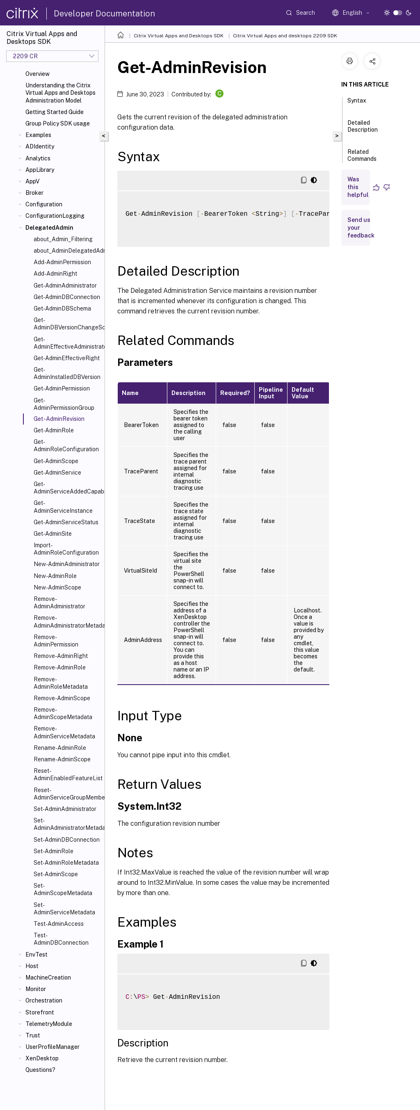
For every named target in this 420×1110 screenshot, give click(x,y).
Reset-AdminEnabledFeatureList (67, 774)
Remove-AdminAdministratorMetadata (67, 621)
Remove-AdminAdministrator (59, 603)
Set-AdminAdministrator (65, 809)
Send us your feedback (360, 228)
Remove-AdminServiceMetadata (64, 732)
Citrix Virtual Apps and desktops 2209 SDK (285, 36)
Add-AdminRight (55, 273)
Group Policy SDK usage (57, 123)
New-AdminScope (57, 587)
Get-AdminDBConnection (67, 297)
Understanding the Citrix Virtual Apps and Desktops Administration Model (60, 92)
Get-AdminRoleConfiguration (66, 445)
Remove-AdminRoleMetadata (61, 683)
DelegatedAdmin (49, 227)
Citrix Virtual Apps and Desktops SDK (179, 36)
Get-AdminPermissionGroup (64, 404)
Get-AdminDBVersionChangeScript (67, 324)
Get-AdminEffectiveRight (67, 358)
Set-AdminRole (53, 851)
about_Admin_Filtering (63, 239)
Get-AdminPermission (62, 388)
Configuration (43, 204)
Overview (37, 74)
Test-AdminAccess (59, 923)
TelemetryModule (48, 1024)
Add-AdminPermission (62, 262)
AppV (32, 181)
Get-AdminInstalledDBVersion (67, 373)
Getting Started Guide (54, 112)
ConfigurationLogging (54, 215)
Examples (38, 135)
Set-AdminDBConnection (67, 839)
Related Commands (362, 158)
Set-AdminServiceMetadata (64, 909)
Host (32, 966)
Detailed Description (362, 129)
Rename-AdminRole (60, 748)
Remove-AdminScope (62, 698)
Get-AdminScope (56, 461)
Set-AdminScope (56, 874)
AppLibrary (39, 170)
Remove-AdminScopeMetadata (63, 713)
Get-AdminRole (54, 430)
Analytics (37, 158)
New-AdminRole (55, 576)
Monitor (35, 989)
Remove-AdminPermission (56, 641)
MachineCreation (48, 977)
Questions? (40, 1070)
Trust (32, 1035)
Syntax (356, 104)
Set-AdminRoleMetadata (66, 862)
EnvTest (36, 954)
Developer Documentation (104, 13)
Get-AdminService (57, 472)
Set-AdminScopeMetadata (63, 889)
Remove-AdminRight (61, 656)
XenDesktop (42, 1058)
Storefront (39, 1012)
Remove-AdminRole (60, 667)
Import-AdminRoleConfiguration (66, 549)
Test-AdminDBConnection (61, 939)
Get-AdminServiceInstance (63, 507)
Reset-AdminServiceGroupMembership (67, 794)
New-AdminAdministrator (67, 564)
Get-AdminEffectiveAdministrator (67, 343)
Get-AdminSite (53, 533)
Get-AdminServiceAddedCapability (67, 488)
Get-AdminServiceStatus (66, 522)
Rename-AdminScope (62, 759)
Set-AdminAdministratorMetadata (67, 824)
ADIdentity (39, 146)
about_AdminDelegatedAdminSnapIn (67, 250)
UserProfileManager (52, 1047)
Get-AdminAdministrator (65, 285)
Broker (34, 193)
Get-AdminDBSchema (62, 308)
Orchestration (43, 1000)
